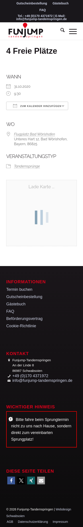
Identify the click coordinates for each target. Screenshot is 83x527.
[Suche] (60, 31)
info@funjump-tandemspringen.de (41, 19)
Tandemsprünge (27, 166)
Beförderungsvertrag (24, 318)
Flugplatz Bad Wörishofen (34, 134)
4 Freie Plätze (31, 50)
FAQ (42, 10)
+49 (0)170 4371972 (39, 16)
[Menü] (71, 31)
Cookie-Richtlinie (21, 326)
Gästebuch (61, 3)
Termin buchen (19, 289)
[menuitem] (31, 3)
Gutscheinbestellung (31, 3)
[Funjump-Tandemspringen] (34, 31)
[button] (11, 480)
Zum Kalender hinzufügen (37, 106)
